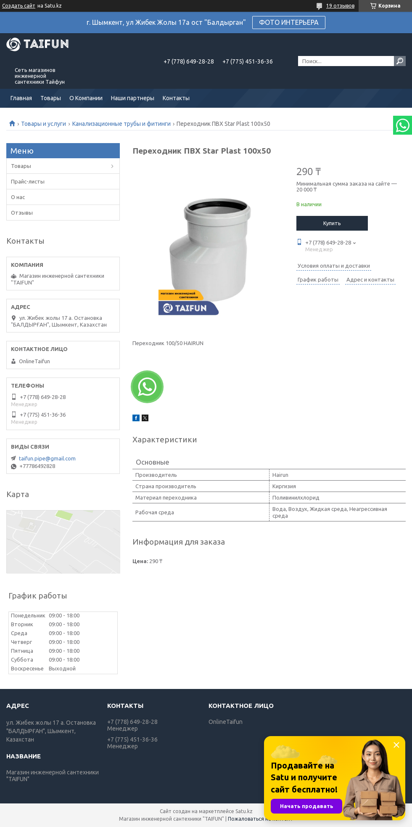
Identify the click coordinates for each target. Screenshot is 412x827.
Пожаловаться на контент (260, 819)
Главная (21, 98)
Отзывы (22, 212)
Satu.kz (244, 811)
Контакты (176, 98)
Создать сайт (18, 5)
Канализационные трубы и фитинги (121, 123)
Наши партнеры (132, 98)
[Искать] (400, 61)
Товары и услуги (43, 123)
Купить (332, 223)
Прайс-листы (28, 181)
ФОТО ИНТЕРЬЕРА (289, 22)
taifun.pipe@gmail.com (47, 458)
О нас (18, 197)
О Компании (86, 98)
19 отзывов (340, 5)
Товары (50, 98)
